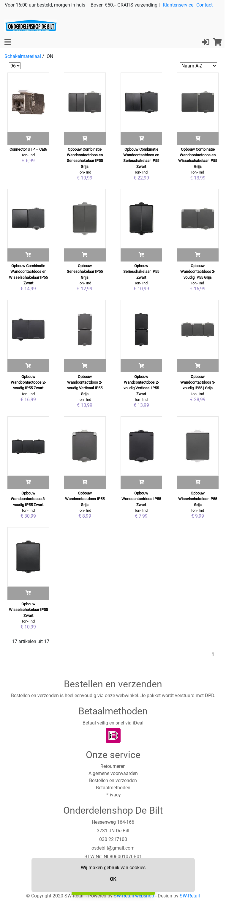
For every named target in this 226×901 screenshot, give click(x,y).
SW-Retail (190, 896)
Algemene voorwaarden (113, 773)
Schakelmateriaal (22, 56)
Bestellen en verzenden (113, 780)
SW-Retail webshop (134, 896)
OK (113, 879)
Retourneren (113, 766)
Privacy (113, 795)
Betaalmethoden (113, 787)
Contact (204, 5)
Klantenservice (178, 5)
